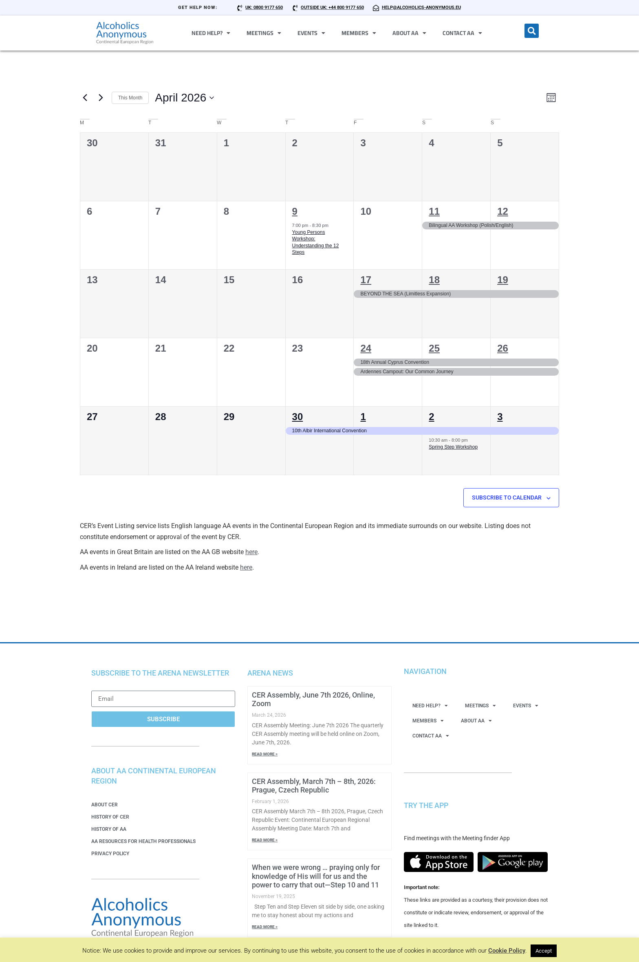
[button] (531, 31)
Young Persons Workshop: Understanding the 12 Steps (315, 243)
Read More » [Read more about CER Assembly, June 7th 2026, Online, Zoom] (265, 754)
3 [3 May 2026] (499, 417)
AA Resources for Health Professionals (143, 842)
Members (359, 33)
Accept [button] (543, 951)
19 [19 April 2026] (502, 280)
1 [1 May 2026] (363, 417)
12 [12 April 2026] (502, 212)
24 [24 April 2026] (365, 348)
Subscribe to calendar (507, 498)
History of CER (110, 817)
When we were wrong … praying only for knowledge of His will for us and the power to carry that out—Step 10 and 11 (316, 877)
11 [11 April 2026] (434, 212)
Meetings (264, 33)
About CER (104, 805)
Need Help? (211, 33)
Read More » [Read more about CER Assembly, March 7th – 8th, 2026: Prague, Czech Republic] (265, 841)
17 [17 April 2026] (365, 280)
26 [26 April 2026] (502, 348)
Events (311, 33)
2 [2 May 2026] (431, 417)
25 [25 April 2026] (434, 348)
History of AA (108, 829)
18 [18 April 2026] (434, 280)
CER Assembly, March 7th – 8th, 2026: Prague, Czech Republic (314, 786)
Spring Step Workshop (453, 447)
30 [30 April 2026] (297, 417)
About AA (409, 33)
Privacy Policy (110, 854)
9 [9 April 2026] (294, 212)
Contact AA (462, 33)
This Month (130, 98)
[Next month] (101, 98)
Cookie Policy (506, 950)
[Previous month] (85, 98)
